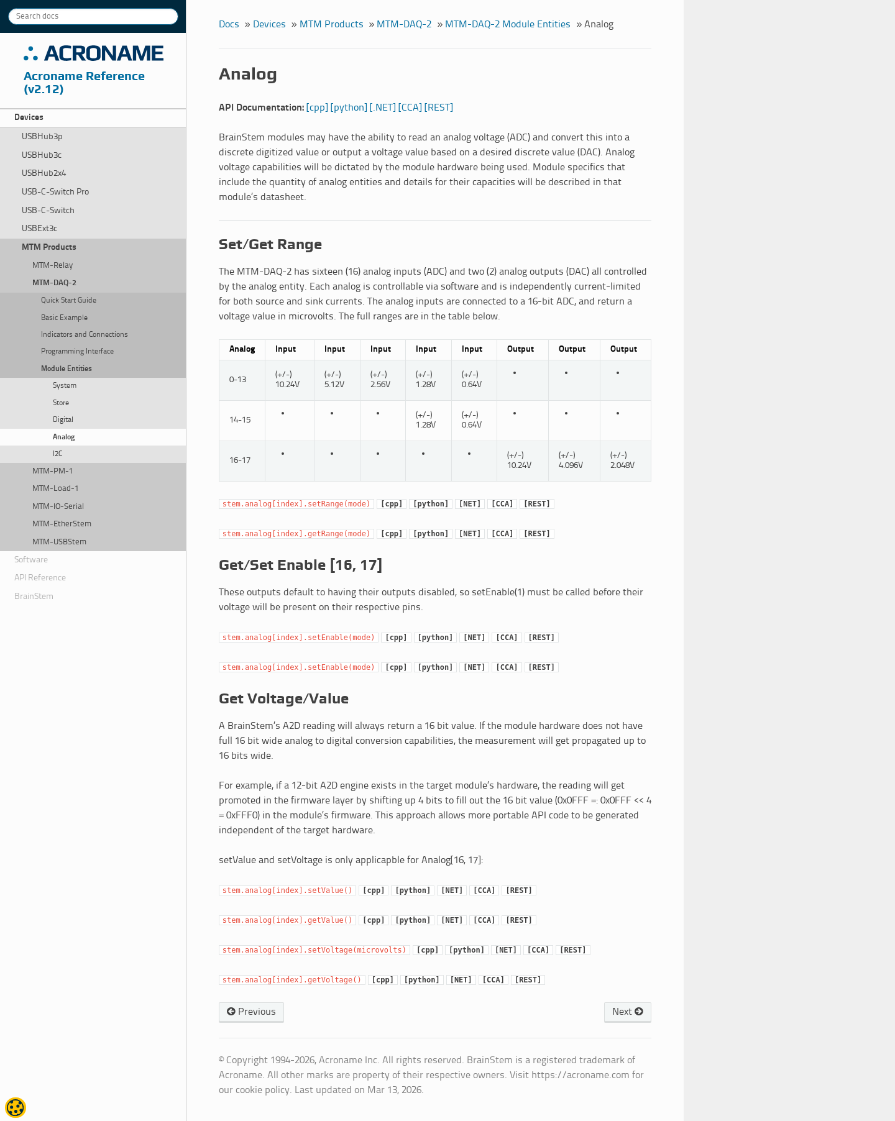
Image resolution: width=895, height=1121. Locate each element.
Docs (229, 24)
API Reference (40, 578)
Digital (63, 420)
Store (61, 403)
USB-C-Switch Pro (55, 192)
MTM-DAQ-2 (54, 283)
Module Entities (66, 369)
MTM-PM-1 (52, 471)
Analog (64, 437)
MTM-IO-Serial (58, 507)
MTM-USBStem (59, 542)
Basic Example (64, 318)
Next (627, 1012)
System (64, 386)
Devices (29, 117)
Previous (251, 1012)
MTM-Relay (52, 266)
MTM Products (49, 247)
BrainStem (33, 597)
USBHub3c (42, 155)
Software (31, 560)
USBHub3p (42, 137)
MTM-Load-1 (55, 489)
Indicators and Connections (84, 335)
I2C (57, 454)
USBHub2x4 (44, 173)
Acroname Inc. (93, 53)
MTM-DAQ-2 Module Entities (508, 24)
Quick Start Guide (68, 300)
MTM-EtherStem (61, 524)
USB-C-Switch (48, 211)
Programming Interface (77, 351)
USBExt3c (39, 229)
